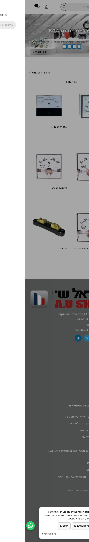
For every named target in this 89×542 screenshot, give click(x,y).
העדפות (40, 526)
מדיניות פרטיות (24, 533)
